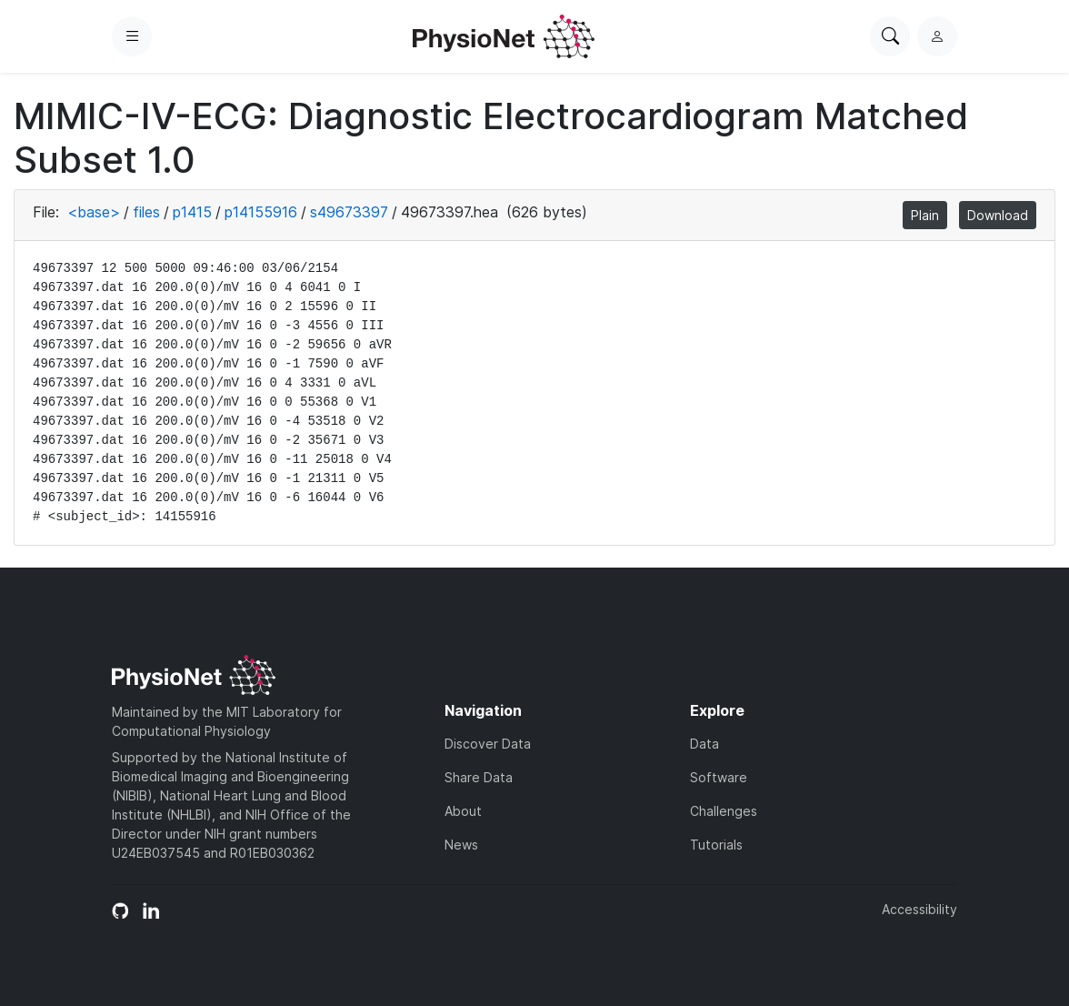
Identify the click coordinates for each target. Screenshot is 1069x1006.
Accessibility (919, 909)
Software (718, 777)
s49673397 (349, 212)
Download (997, 215)
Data (704, 743)
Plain (925, 215)
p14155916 (261, 212)
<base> (93, 212)
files (146, 212)
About (463, 811)
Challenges (723, 811)
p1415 (192, 212)
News (461, 844)
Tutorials (716, 844)
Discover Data (488, 743)
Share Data (479, 777)
